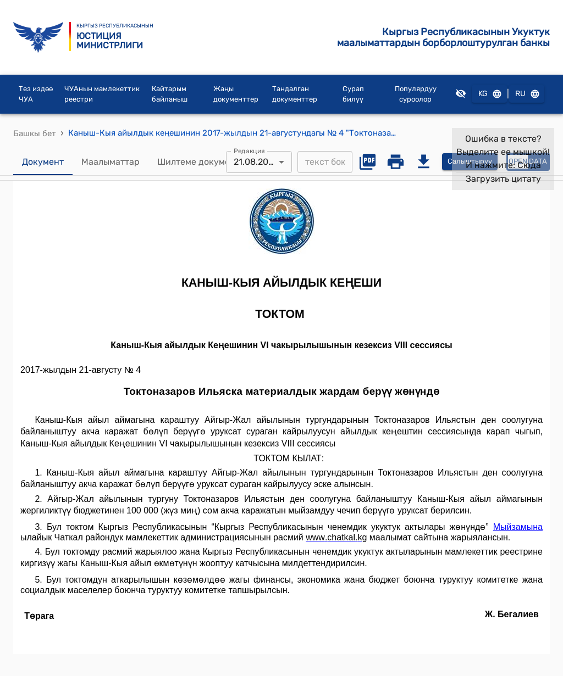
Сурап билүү (353, 94)
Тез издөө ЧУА (36, 94)
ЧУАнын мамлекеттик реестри (102, 94)
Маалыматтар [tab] (110, 162)
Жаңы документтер (235, 94)
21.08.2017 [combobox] (255, 162)
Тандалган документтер (294, 94)
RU (526, 94)
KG (489, 94)
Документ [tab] (43, 162)
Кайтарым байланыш (169, 94)
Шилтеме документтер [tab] (205, 162)
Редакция (249, 150)
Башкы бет (34, 133)
